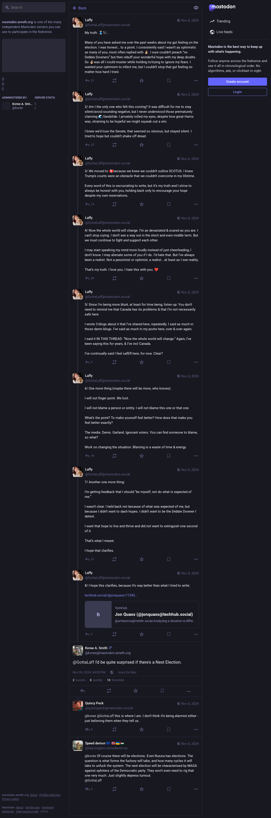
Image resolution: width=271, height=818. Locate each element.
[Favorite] (141, 80)
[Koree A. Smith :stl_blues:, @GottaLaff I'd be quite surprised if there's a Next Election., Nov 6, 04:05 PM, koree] (135, 669)
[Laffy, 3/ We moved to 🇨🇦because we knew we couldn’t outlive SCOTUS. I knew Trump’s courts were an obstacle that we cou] (135, 182)
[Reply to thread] (90, 144)
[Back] (129, 8)
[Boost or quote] (114, 80)
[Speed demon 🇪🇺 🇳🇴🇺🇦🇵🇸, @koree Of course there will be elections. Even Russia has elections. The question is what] (135, 766)
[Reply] (90, 80)
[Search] (33, 7)
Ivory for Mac (127, 672)
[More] (196, 80)
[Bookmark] (168, 80)
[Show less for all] (196, 7)
